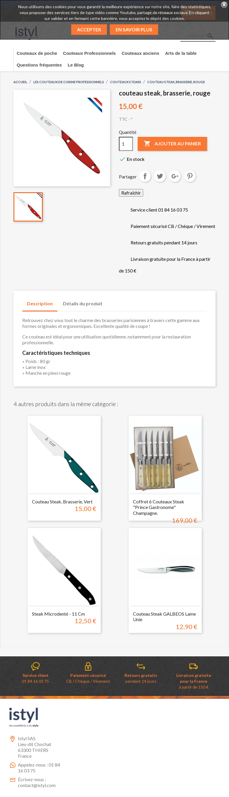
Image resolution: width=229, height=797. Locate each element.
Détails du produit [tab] (82, 303)
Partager (145, 176)
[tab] (112, 301)
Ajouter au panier (172, 144)
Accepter (89, 29)
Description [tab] (40, 303)
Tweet (160, 176)
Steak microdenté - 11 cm (58, 614)
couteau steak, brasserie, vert (62, 501)
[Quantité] (126, 144)
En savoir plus (134, 29)
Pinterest (190, 176)
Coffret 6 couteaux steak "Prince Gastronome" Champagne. (158, 507)
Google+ (175, 176)
